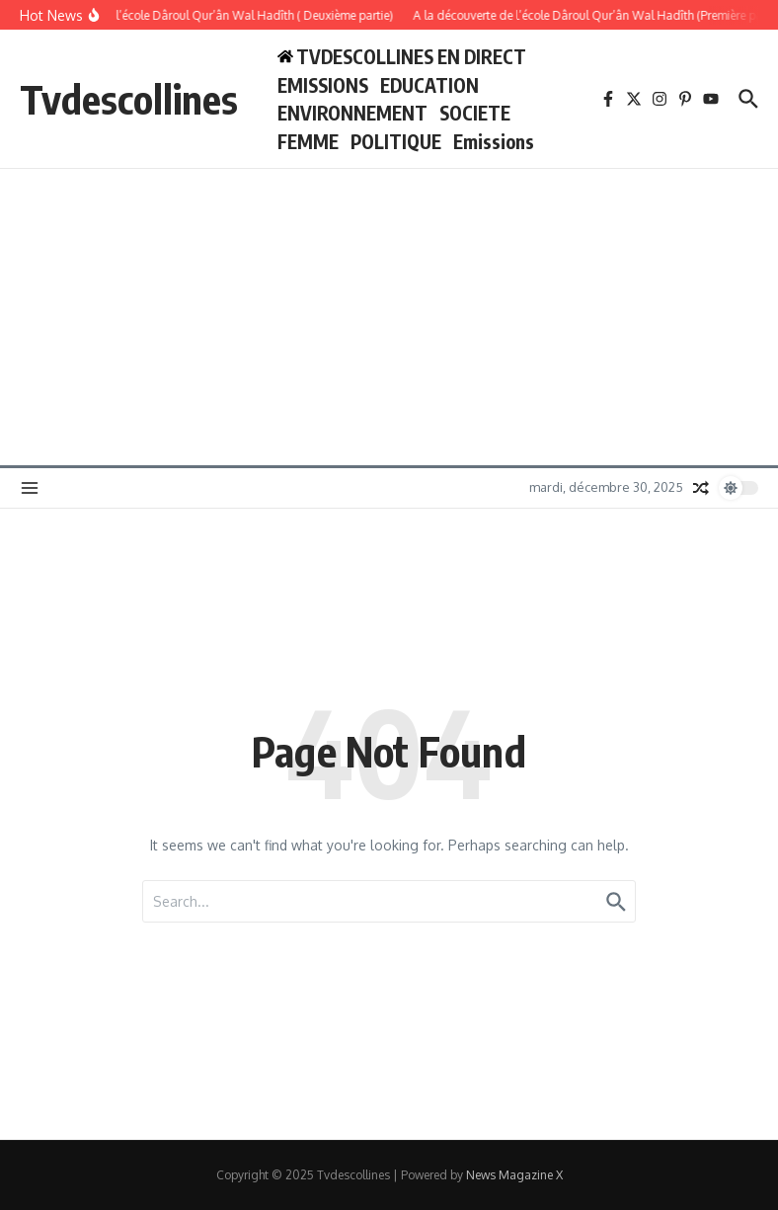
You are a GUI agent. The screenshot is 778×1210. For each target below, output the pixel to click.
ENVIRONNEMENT (352, 112)
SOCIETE (474, 112)
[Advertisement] (389, 317)
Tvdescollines (129, 98)
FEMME (308, 141)
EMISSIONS (322, 85)
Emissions (493, 141)
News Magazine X (514, 1175)
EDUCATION (429, 85)
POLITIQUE (395, 141)
